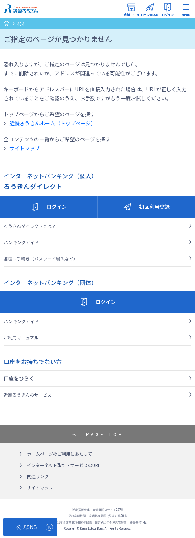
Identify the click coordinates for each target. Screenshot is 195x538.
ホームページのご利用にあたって (59, 454)
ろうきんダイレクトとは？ (30, 226)
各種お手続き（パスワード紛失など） (41, 258)
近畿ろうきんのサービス (28, 395)
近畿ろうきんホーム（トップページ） (52, 123)
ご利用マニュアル (21, 337)
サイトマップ (24, 148)
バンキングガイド (21, 242)
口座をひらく (19, 378)
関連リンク (38, 476)
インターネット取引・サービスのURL (63, 465)
